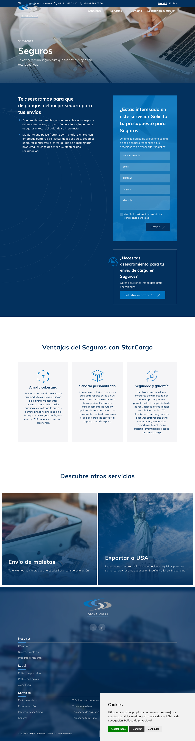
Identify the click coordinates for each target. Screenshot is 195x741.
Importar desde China (30, 711)
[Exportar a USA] (145, 539)
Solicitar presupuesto (160, 15)
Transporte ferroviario (84, 717)
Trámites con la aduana (85, 700)
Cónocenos (95, 15)
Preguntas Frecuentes (30, 657)
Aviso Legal (24, 684)
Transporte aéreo (82, 706)
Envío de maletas (27, 700)
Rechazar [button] (137, 729)
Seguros (22, 717)
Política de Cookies (28, 679)
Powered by (60, 733)
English (173, 3)
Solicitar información (142, 295)
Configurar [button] (153, 729)
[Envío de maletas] (49, 539)
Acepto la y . (143, 216)
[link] (138, 720)
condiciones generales (136, 217)
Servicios (116, 15)
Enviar (158, 226)
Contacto (136, 15)
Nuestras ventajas (28, 652)
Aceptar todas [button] (118, 729)
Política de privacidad (138, 720)
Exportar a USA (27, 706)
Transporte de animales (85, 711)
